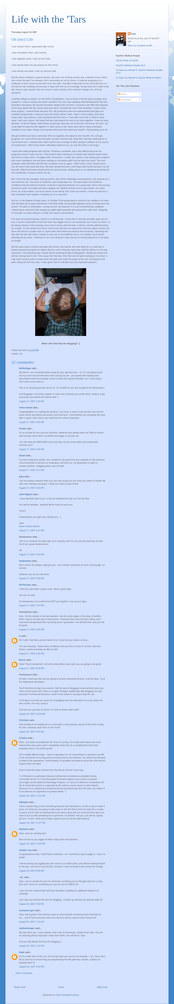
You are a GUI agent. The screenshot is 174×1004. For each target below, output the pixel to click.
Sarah (22, 455)
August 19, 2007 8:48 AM (31, 870)
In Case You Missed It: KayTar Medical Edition (138, 77)
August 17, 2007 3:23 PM (31, 488)
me (20, 353)
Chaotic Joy (25, 850)
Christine (24, 720)
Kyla (133, 34)
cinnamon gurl (26, 910)
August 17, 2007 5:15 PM (31, 554)
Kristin (22, 428)
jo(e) (21, 476)
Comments (124, 99)
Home (61, 987)
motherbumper (27, 928)
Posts (122, 94)
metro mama (25, 407)
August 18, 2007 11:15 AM (32, 795)
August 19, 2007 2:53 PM (31, 904)
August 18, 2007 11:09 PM (32, 843)
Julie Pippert (25, 494)
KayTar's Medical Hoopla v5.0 (130, 65)
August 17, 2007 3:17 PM (31, 470)
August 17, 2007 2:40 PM (31, 449)
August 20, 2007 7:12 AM (31, 921)
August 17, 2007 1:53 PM (31, 401)
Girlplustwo (25, 561)
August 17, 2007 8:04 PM (31, 629)
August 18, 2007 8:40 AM (31, 731)
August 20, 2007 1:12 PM (31, 946)
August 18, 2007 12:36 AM (32, 714)
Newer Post (19, 987)
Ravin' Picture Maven (29, 526)
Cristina (23, 738)
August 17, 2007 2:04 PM (31, 422)
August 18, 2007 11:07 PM (32, 823)
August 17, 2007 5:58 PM (31, 578)
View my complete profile (140, 45)
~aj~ (21, 877)
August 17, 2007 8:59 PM (31, 668)
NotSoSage (25, 368)
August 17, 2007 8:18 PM (31, 653)
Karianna (24, 829)
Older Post (102, 987)
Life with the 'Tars (48, 19)
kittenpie (23, 802)
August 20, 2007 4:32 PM (31, 966)
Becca (22, 660)
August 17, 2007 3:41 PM (31, 530)
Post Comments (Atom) (67, 995)
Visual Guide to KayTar (127, 60)
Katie (21, 952)
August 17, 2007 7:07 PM (31, 605)
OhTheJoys (25, 584)
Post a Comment (24, 973)
